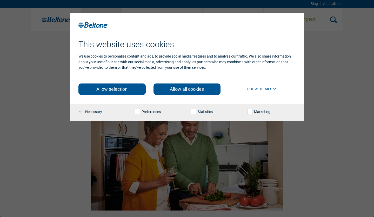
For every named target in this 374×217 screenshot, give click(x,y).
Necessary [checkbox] (90, 111)
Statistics (202, 111)
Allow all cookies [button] (187, 89)
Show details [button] (262, 89)
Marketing (258, 111)
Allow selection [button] (112, 89)
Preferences (148, 111)
